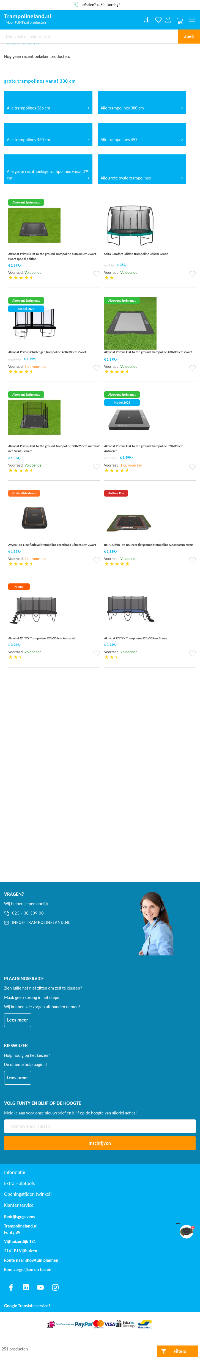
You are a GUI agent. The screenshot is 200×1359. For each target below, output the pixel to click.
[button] (96, 276)
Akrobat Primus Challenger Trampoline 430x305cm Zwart (47, 352)
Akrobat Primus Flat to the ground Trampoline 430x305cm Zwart (148, 352)
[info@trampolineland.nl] (61, 923)
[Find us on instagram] (55, 1287)
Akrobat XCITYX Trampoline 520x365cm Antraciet (41, 638)
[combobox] (89, 36)
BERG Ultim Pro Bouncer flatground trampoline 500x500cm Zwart (149, 545)
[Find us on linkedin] (26, 1287)
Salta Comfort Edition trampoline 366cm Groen (136, 254)
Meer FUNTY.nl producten (28, 22)
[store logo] (27, 17)
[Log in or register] (168, 20)
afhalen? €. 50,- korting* (101, 4)
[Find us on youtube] (40, 1287)
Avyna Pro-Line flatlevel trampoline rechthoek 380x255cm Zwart (52, 545)
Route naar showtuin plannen (31, 1260)
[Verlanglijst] (158, 20)
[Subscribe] (100, 1143)
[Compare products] (147, 20)
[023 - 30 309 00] (61, 913)
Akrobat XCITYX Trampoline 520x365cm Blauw (135, 638)
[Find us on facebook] (11, 1287)
